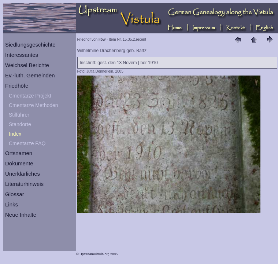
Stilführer (19, 115)
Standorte (20, 124)
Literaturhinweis (24, 184)
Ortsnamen (18, 153)
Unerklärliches (22, 173)
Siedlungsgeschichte (30, 44)
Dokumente (19, 163)
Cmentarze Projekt (30, 96)
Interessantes (21, 55)
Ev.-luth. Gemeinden (30, 75)
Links (11, 204)
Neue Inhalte (20, 215)
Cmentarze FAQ (27, 143)
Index (15, 134)
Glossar (14, 194)
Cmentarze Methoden (33, 105)
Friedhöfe (16, 85)
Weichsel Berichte (27, 65)
